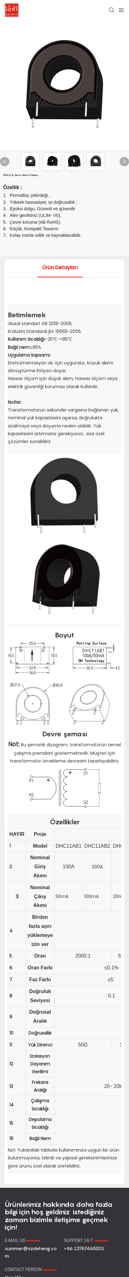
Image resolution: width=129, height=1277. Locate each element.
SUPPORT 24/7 (86, 1240)
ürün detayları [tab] (60, 267)
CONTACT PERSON (31, 1269)
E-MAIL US (22, 1240)
